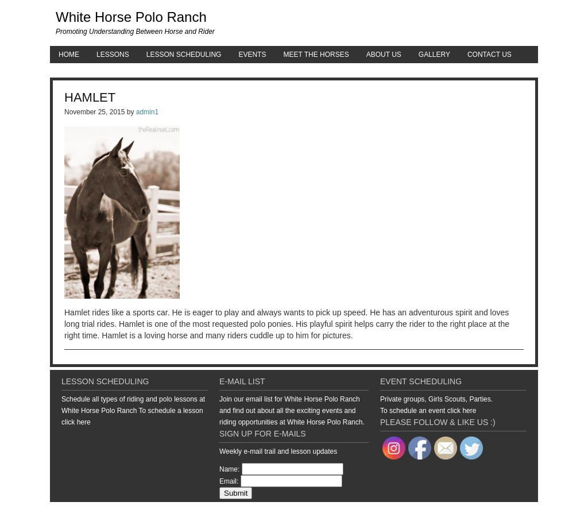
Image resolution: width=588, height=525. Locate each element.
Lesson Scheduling (184, 55)
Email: (228, 481)
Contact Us (489, 55)
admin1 (147, 112)
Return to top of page (90, 513)
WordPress (500, 513)
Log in (529, 513)
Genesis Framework (449, 513)
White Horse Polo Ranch (131, 17)
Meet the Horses (316, 55)
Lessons (112, 55)
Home (69, 55)
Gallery (434, 55)
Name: (229, 469)
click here (76, 422)
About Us (383, 55)
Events (252, 55)
